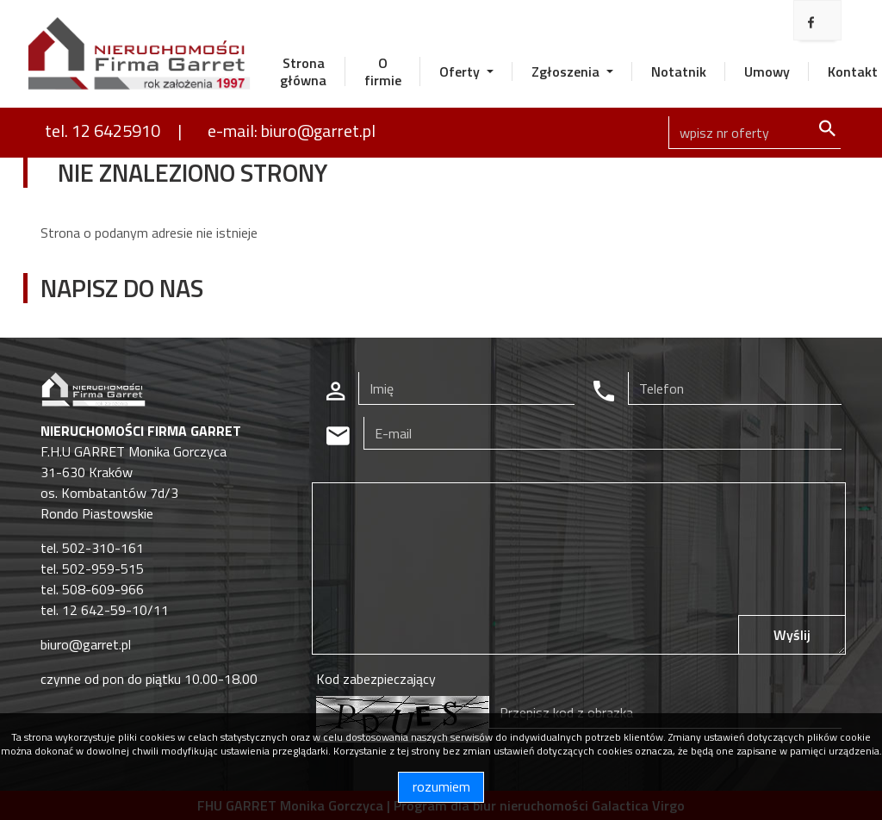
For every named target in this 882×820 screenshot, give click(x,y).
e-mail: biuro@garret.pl (292, 130)
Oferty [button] (461, 71)
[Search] (754, 132)
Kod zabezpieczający (376, 678)
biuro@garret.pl (85, 644)
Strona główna (303, 71)
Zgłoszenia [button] (567, 71)
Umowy (767, 71)
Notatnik (678, 71)
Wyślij (792, 634)
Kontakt (853, 71)
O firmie (382, 71)
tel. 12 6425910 (102, 130)
